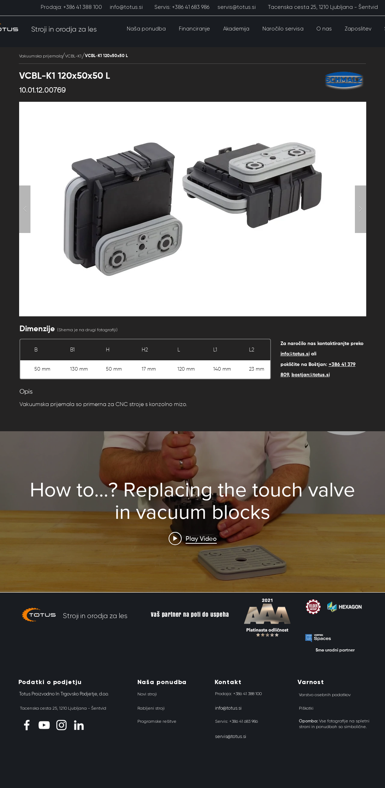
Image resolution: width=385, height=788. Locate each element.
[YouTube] (44, 725)
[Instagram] (61, 725)
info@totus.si (295, 353)
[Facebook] (27, 725)
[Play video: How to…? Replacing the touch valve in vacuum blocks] (193, 538)
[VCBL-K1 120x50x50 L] (106, 56)
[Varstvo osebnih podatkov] (325, 695)
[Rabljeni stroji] (151, 708)
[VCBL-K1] (73, 56)
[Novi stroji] (147, 694)
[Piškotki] (306, 708)
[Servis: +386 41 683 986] (182, 7)
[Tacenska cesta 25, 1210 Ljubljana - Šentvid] (322, 7)
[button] (146, 29)
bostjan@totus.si (310, 374)
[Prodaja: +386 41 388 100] (71, 7)
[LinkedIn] (79, 725)
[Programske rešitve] (156, 721)
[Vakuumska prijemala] (41, 56)
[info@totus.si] (126, 7)
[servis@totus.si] (237, 7)
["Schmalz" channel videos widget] (192, 512)
